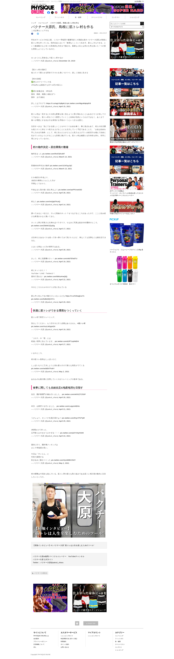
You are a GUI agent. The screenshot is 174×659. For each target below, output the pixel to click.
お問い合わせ (65, 647)
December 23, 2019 (67, 61)
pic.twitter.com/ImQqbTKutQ (48, 201)
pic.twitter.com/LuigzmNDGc (68, 406)
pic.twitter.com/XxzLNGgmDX (43, 326)
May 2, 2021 (64, 371)
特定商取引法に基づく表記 (69, 638)
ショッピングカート (94, 636)
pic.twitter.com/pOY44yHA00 (72, 433)
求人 (34, 647)
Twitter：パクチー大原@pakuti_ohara (48, 562)
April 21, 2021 (64, 409)
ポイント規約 (65, 644)
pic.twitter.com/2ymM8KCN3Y (63, 460)
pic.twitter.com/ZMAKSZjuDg (43, 226)
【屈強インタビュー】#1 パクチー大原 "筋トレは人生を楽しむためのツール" (63, 545)
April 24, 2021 (64, 436)
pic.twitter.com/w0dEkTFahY (43, 368)
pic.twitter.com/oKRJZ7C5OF (74, 394)
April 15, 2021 (64, 106)
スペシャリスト (96, 17)
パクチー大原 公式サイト (43, 559)
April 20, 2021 (64, 397)
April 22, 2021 (64, 279)
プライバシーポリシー (40, 641)
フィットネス (59, 17)
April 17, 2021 (64, 229)
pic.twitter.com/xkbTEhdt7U (66, 258)
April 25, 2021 (64, 421)
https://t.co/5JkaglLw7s (74, 296)
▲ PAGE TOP (90, 623)
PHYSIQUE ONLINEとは (41, 636)
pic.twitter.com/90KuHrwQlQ (55, 276)
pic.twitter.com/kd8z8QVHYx (43, 299)
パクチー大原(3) (40, 573)
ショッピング (134, 17)
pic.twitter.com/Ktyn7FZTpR (73, 418)
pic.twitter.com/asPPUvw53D (70, 190)
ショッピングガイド (67, 636)
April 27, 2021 (64, 344)
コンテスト (116, 17)
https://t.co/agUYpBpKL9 (56, 103)
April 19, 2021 (64, 262)
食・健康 (78, 17)
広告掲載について (38, 644)
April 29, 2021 (64, 302)
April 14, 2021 (64, 205)
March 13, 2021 (65, 157)
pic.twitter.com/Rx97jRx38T (53, 154)
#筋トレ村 (81, 323)
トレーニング (40, 17)
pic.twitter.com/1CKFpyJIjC (61, 166)
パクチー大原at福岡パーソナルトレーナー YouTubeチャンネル (58, 556)
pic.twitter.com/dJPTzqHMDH (67, 341)
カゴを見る (139, 1)
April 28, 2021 (64, 193)
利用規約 (63, 641)
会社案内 (36, 638)
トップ (33, 23)
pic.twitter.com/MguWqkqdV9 (79, 103)
